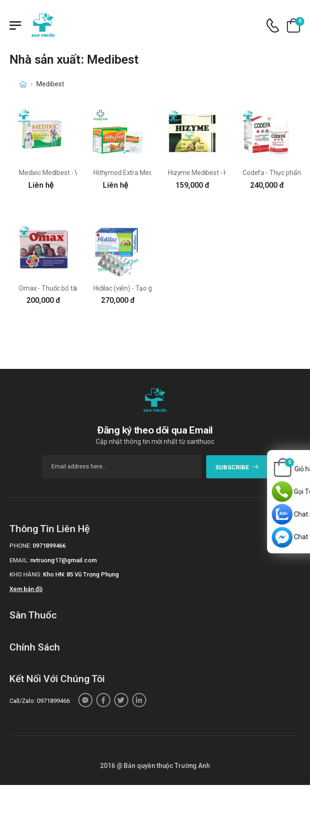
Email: (19, 560)
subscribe (237, 467)
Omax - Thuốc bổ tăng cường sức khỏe (75, 288)
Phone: (20, 545)
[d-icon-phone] (273, 25)
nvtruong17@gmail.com (63, 560)
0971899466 (49, 545)
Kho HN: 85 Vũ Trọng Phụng (81, 574)
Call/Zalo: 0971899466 (39, 700)
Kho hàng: (25, 574)
